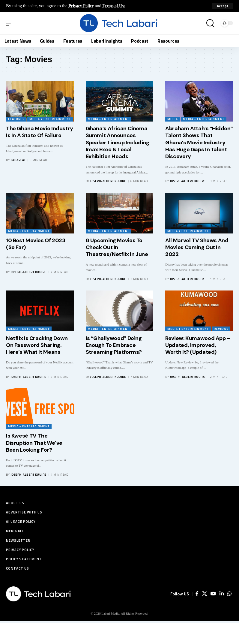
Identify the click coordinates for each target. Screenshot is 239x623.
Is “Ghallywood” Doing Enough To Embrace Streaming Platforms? (114, 345)
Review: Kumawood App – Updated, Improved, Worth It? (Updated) (197, 345)
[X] (204, 596)
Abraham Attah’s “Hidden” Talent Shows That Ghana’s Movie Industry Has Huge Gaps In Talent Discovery (199, 142)
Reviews (221, 329)
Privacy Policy (82, 5)
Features (16, 119)
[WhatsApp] (229, 596)
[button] (222, 6)
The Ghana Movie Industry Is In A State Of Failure (39, 132)
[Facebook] (197, 596)
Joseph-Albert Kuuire (108, 181)
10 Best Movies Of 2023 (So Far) (35, 244)
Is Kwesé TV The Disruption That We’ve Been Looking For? (34, 442)
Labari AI (18, 160)
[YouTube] (213, 596)
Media (172, 119)
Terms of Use (116, 5)
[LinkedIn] (221, 596)
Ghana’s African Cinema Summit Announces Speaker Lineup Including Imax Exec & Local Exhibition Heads (117, 142)
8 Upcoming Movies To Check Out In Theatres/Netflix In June (117, 247)
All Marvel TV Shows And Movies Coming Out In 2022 (196, 247)
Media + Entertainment (50, 119)
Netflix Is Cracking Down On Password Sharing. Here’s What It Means (37, 345)
